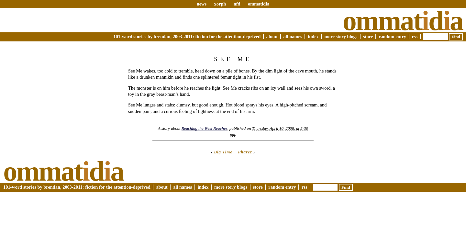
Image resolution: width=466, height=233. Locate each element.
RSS (415, 36)
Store (368, 36)
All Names (292, 36)
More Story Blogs (340, 36)
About (272, 36)
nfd (237, 3)
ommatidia (258, 3)
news (201, 3)
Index (313, 36)
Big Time (223, 152)
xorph (220, 3)
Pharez (245, 152)
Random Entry (392, 36)
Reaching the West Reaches (204, 128)
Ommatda (403, 20)
